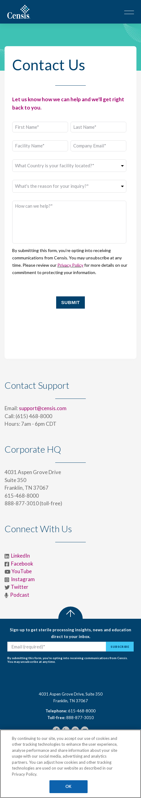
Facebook (22, 563)
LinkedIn (20, 555)
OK (68, 786)
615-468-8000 (82, 710)
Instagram (22, 579)
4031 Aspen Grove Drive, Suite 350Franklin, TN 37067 (71, 697)
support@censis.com (43, 408)
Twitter (19, 587)
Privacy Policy (70, 265)
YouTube (21, 571)
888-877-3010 (80, 717)
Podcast (19, 595)
